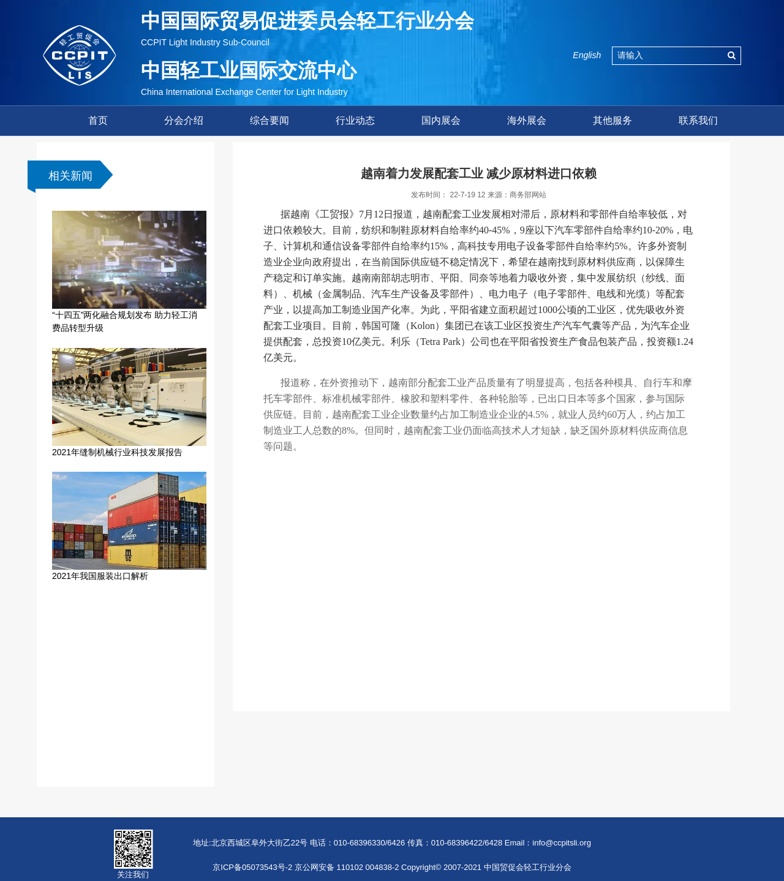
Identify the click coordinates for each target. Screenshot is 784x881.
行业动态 (355, 120)
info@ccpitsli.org (561, 842)
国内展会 (441, 120)
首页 (98, 120)
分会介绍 (183, 120)
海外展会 (526, 120)
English (587, 55)
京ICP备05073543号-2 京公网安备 (273, 867)
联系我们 (698, 120)
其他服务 (612, 120)
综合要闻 (269, 120)
